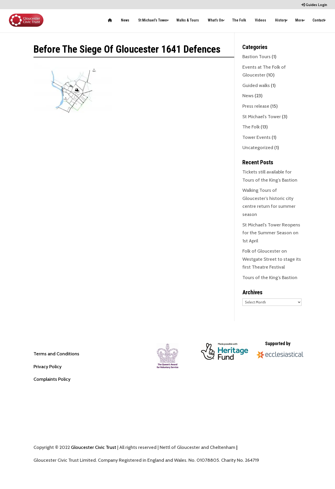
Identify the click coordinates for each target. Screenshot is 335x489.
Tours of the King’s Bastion (269, 277)
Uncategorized (257, 147)
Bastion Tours (256, 56)
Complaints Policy (52, 379)
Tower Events (256, 137)
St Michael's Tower (261, 116)
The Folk (239, 20)
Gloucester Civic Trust (93, 447)
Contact (318, 20)
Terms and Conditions (56, 354)
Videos (260, 20)
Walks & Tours (187, 20)
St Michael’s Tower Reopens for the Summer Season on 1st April (271, 233)
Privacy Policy (48, 367)
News (125, 20)
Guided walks (256, 85)
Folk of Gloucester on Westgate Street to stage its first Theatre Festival (271, 259)
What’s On (215, 20)
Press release (255, 106)
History (280, 20)
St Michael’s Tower (153, 20)
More (299, 20)
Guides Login (314, 5)
